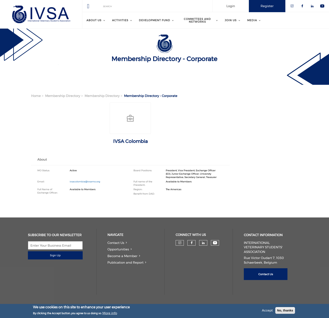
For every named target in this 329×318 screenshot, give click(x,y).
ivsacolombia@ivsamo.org (85, 181)
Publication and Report (125, 262)
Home (36, 96)
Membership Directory (62, 96)
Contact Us (115, 243)
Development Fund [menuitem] (154, 20)
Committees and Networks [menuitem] (197, 20)
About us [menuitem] (94, 20)
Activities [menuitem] (120, 20)
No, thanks (285, 311)
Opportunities (118, 249)
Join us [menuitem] (231, 20)
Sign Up (55, 255)
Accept (267, 311)
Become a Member (122, 256)
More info (109, 313)
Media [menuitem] (252, 20)
